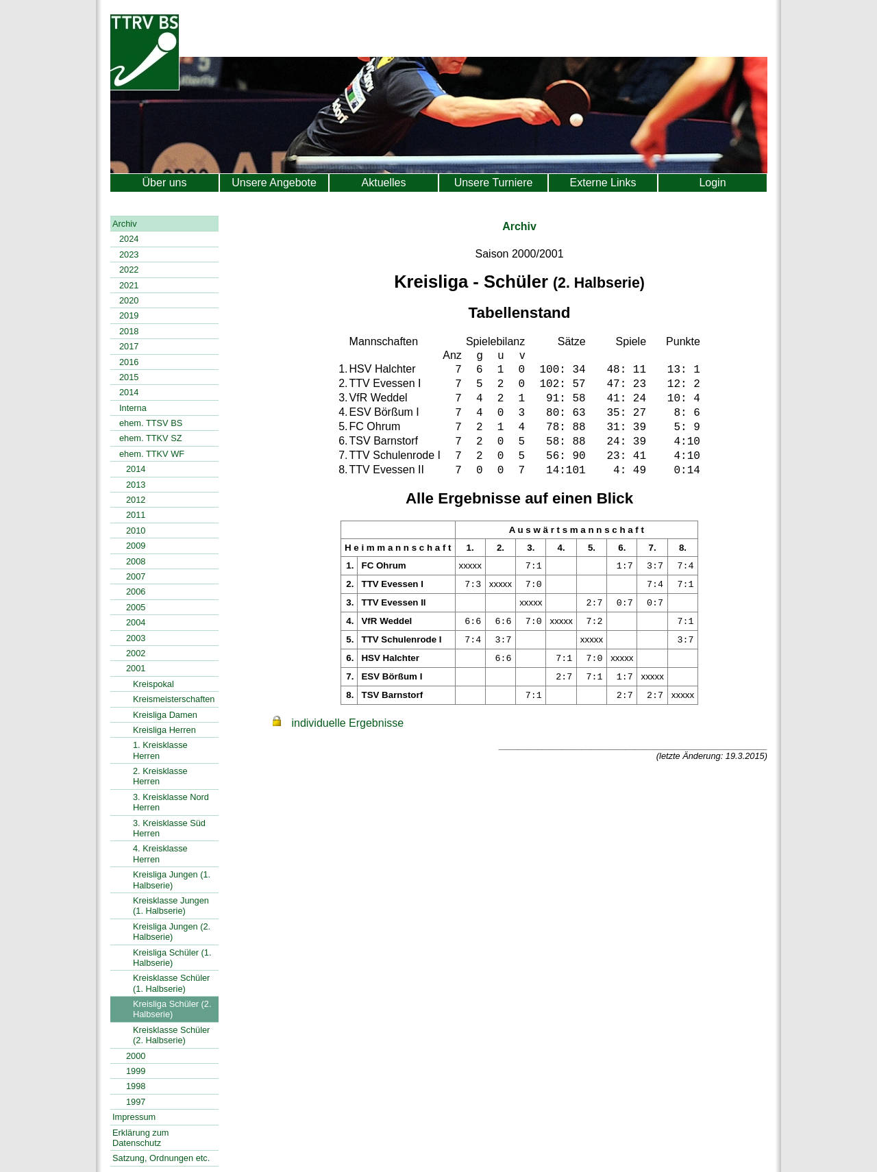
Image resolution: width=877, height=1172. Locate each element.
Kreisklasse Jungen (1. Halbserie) (171, 905)
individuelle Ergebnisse (347, 723)
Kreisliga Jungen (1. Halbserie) (171, 879)
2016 (128, 362)
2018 (128, 331)
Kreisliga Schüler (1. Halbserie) (172, 957)
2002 (135, 653)
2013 (135, 484)
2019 (128, 315)
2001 (135, 668)
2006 (135, 591)
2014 (128, 392)
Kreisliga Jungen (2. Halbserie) (171, 931)
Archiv (124, 224)
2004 (135, 622)
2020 (128, 300)
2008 (135, 561)
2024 (128, 239)
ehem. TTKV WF (151, 454)
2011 (135, 515)
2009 (135, 545)
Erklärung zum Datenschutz (140, 1137)
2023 (128, 254)
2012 (135, 500)
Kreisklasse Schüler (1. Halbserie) (171, 983)
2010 (135, 530)
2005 (135, 607)
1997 (135, 1102)
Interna (133, 408)
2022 (128, 269)
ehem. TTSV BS (150, 423)
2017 (128, 346)
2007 (135, 576)
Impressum (134, 1117)
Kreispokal (153, 684)
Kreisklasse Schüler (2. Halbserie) (171, 1035)
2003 (135, 638)
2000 (135, 1056)
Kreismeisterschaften (173, 699)
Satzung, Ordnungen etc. (161, 1158)
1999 (135, 1071)
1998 (135, 1086)
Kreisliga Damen (165, 715)
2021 (128, 285)
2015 (128, 377)
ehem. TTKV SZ (150, 438)
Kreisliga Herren (164, 730)
